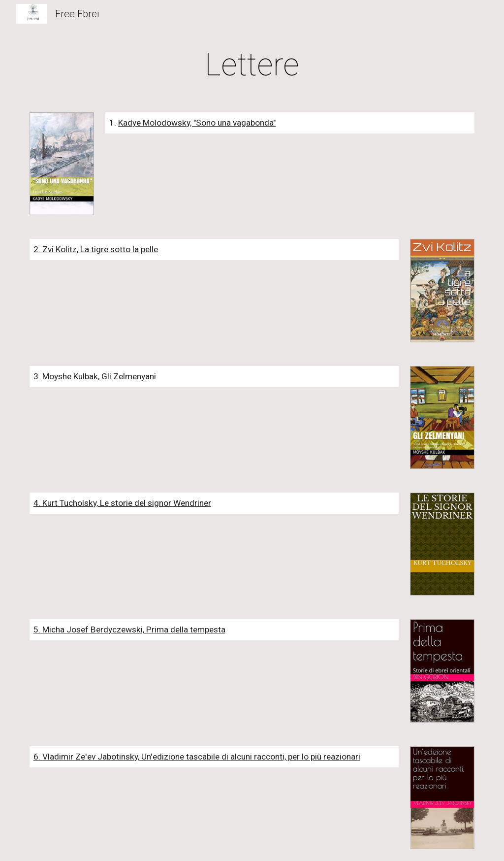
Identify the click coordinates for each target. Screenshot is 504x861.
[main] (252, 65)
